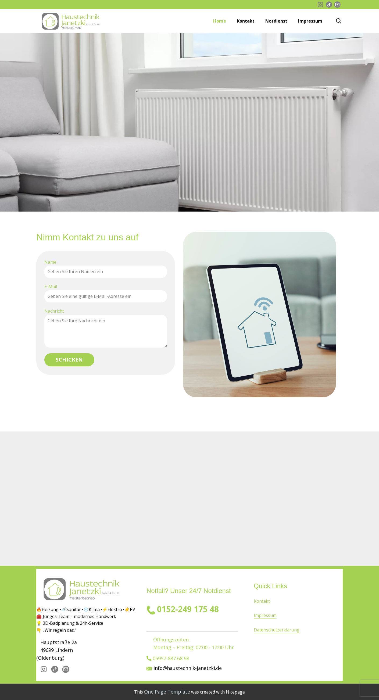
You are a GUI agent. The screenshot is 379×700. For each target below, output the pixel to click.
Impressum (265, 615)
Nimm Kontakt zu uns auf (87, 237)
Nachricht (54, 311)
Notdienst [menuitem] (276, 21)
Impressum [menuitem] (310, 21)
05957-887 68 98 (167, 658)
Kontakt (262, 601)
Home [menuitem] (219, 21)
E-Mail (50, 287)
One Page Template (167, 691)
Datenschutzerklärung (276, 630)
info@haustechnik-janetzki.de (187, 668)
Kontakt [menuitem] (246, 21)
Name (50, 262)
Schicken (69, 359)
